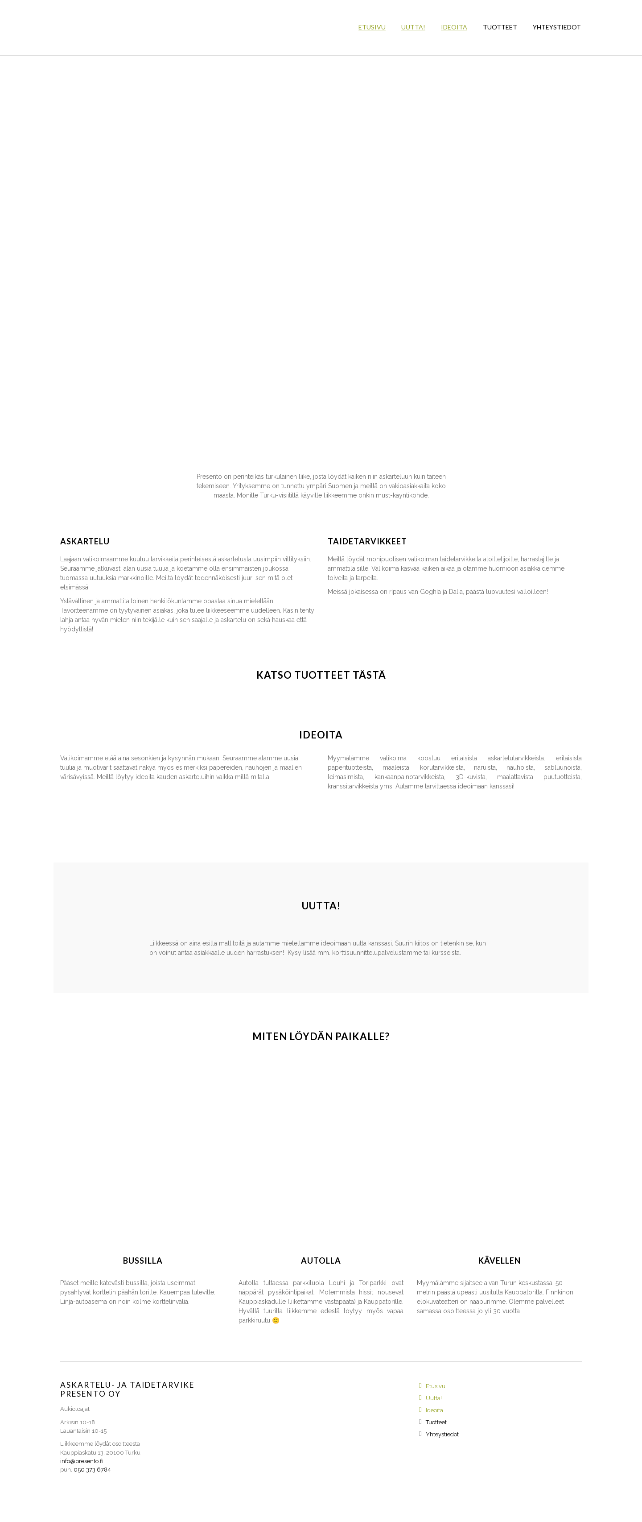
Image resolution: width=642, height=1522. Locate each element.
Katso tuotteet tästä (321, 675)
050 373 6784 (92, 1469)
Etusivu (372, 27)
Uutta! (413, 27)
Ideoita (454, 27)
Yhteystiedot (557, 27)
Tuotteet (500, 27)
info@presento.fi (81, 1461)
